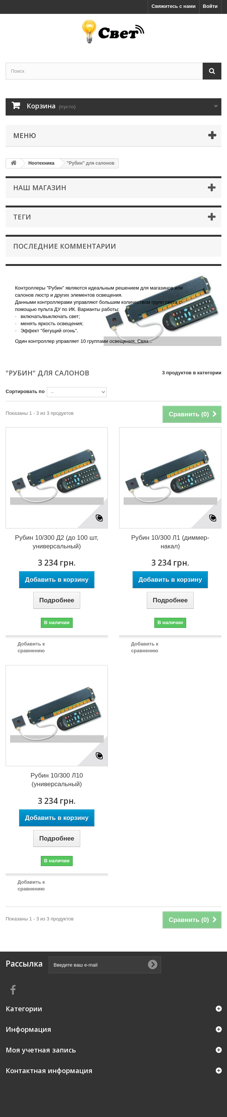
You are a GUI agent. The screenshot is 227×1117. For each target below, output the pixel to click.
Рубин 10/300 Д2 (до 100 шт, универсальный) (57, 542)
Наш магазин (39, 187)
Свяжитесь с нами (174, 6)
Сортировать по (25, 391)
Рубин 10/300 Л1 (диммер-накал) (170, 542)
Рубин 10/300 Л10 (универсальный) (56, 780)
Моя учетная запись (41, 1049)
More (16, 351)
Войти (210, 6)
